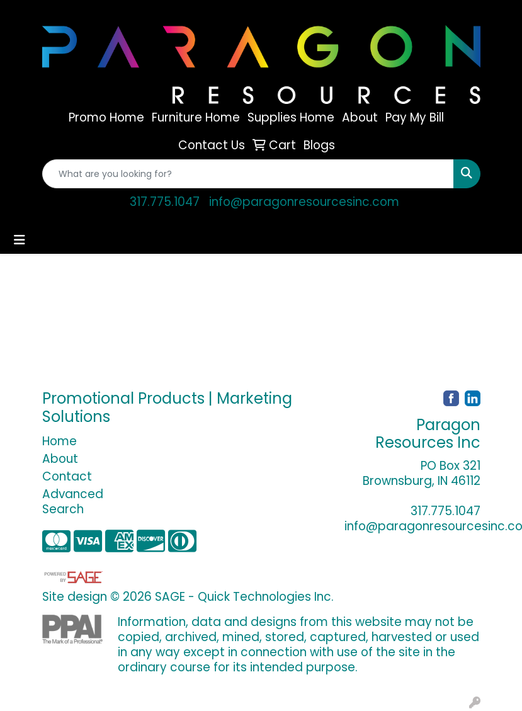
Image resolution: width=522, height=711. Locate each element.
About (60, 458)
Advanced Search (72, 502)
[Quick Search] (248, 173)
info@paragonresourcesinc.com (304, 201)
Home (59, 441)
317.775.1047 (165, 201)
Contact (67, 476)
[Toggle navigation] (19, 240)
